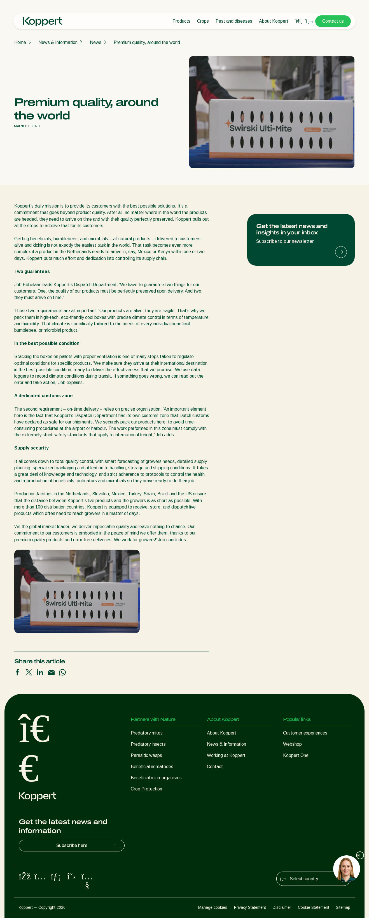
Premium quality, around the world (147, 42)
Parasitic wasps (146, 755)
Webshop (292, 744)
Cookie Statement (313, 907)
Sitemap (343, 907)
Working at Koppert (226, 755)
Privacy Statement (250, 907)
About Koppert (273, 21)
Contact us (333, 21)
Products (181, 21)
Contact (215, 766)
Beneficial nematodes (152, 766)
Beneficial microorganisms (156, 777)
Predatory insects (148, 744)
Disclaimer (282, 907)
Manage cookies (212, 907)
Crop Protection (146, 789)
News (95, 42)
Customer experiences (305, 733)
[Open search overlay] (299, 21)
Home (20, 42)
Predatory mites (147, 733)
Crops (203, 21)
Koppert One (296, 755)
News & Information (58, 42)
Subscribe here (89, 845)
